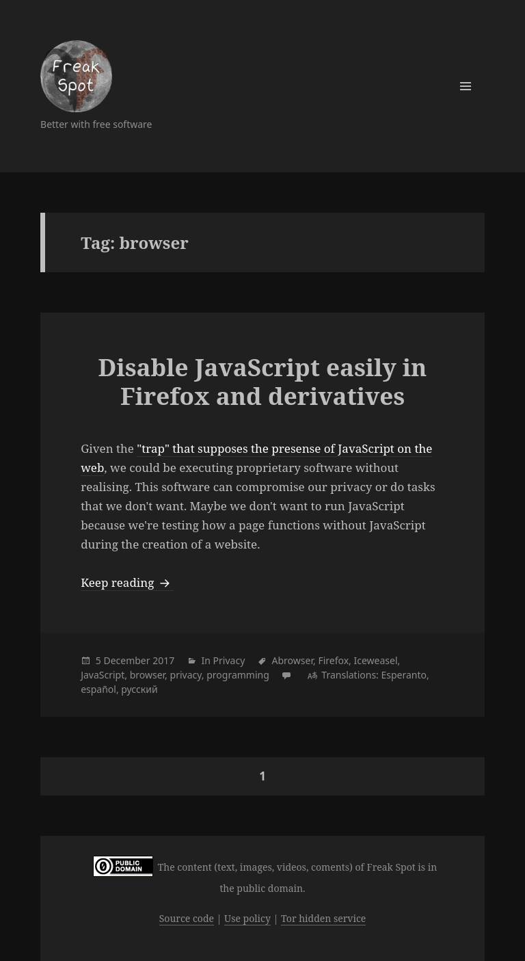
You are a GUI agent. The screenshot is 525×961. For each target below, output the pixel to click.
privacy (186, 674)
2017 (163, 660)
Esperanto (404, 674)
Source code (186, 918)
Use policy (247, 918)
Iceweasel (375, 660)
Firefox (333, 660)
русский (139, 689)
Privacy (229, 660)
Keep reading (127, 582)
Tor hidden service (323, 918)
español (98, 689)
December (126, 660)
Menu (465, 86)
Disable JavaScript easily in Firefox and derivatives (262, 381)
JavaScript (102, 674)
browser (147, 674)
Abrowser (292, 660)
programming (237, 674)
